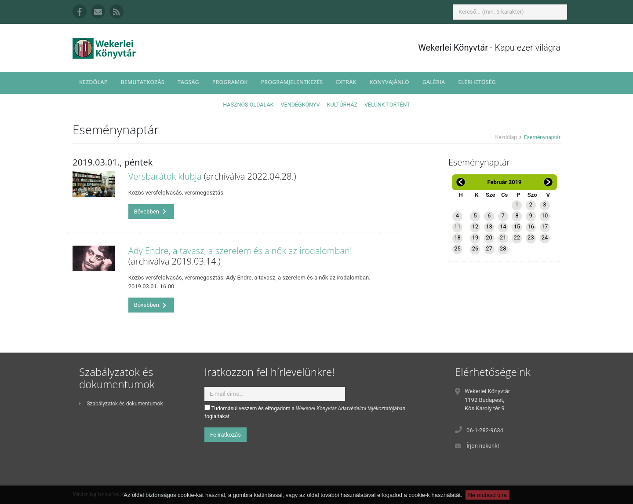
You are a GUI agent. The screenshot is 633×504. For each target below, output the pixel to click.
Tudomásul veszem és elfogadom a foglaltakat (304, 412)
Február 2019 (504, 182)
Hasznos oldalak (248, 104)
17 (545, 226)
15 (516, 226)
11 (457, 226)
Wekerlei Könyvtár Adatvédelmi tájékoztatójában (350, 408)
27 (489, 248)
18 (457, 237)
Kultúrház (342, 104)
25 (457, 248)
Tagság (188, 82)
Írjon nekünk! (482, 445)
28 (503, 248)
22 (516, 237)
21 (503, 237)
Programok (230, 82)
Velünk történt (387, 104)
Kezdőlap (93, 82)
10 (545, 215)
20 (489, 237)
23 (531, 237)
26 (475, 248)
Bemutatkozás (142, 82)
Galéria (433, 82)
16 (531, 226)
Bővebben (150, 211)
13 (489, 226)
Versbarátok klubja (165, 176)
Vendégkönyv (300, 104)
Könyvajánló (389, 82)
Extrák (346, 82)
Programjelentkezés (292, 82)
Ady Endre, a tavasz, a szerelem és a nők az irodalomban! (240, 251)
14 (503, 226)
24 (545, 237)
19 (475, 237)
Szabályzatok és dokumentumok (121, 404)
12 (475, 226)
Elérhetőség (477, 82)
